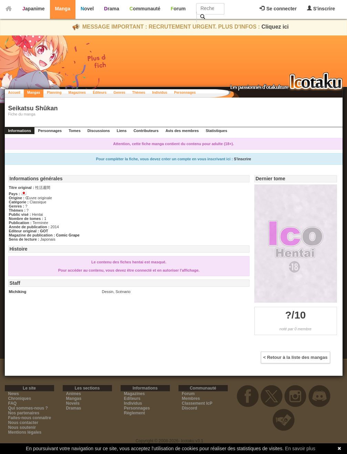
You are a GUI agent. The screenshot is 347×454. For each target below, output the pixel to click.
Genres (119, 92)
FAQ (12, 403)
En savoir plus (300, 448)
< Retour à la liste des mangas (295, 357)
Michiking (18, 292)
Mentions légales (25, 432)
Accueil (14, 92)
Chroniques (19, 398)
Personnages (185, 92)
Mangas (33, 92)
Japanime (33, 8)
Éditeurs (99, 92)
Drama (111, 8)
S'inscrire (321, 8)
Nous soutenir (22, 427)
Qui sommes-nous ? (28, 408)
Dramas (73, 408)
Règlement (134, 413)
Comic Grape (67, 235)
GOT (44, 231)
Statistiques (216, 131)
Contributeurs (146, 131)
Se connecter (278, 8)
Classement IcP (197, 403)
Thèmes (138, 92)
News (13, 393)
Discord (189, 408)
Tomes (75, 131)
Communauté (145, 8)
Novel (87, 8)
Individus (159, 92)
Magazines (77, 92)
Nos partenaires (24, 413)
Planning (54, 92)
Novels (73, 403)
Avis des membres (182, 131)
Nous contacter (23, 422)
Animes (73, 393)
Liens (122, 131)
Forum (178, 8)
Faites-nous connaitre (29, 417)
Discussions (99, 131)
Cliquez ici (275, 27)
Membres (191, 398)
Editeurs (132, 398)
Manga (62, 8)
